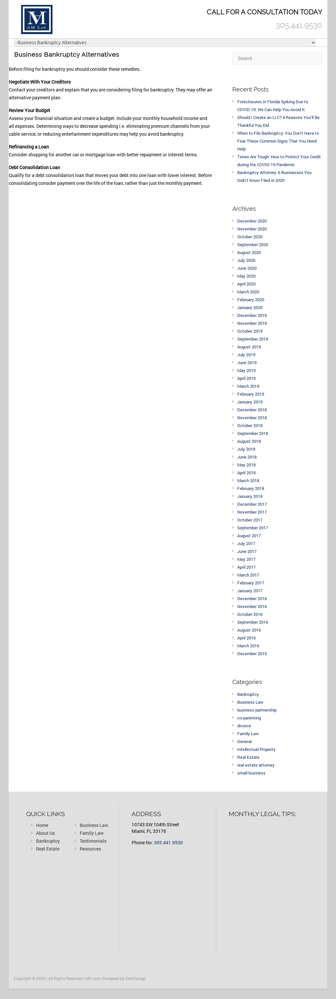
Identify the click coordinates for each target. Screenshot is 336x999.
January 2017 (249, 591)
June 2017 (247, 551)
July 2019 (246, 355)
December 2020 (252, 221)
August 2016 (249, 630)
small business (251, 773)
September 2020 (252, 244)
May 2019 (246, 370)
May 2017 (246, 559)
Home (42, 825)
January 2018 (249, 496)
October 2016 (249, 614)
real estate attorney (256, 765)
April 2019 (246, 378)
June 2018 (247, 457)
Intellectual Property (256, 749)
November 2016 (252, 606)
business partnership (257, 710)
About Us (45, 833)
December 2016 (252, 598)
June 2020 (247, 268)
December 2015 (252, 653)
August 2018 (249, 441)
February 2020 (250, 300)
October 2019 (249, 331)
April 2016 (246, 638)
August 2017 (249, 536)
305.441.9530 (168, 842)
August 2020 (249, 252)
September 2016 (252, 622)
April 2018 (246, 473)
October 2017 (249, 520)
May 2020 (246, 276)
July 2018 (246, 449)
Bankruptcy (248, 694)
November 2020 (252, 229)
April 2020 (246, 284)
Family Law (248, 733)
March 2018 (248, 480)
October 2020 (249, 237)
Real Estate (248, 757)
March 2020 (248, 292)
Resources (90, 849)
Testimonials (93, 841)
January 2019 (249, 402)
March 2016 (248, 646)
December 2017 (252, 504)
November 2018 (252, 418)
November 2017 (252, 512)
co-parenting (249, 718)
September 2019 (252, 339)
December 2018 (252, 410)
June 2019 (247, 362)
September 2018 (252, 433)
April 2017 (246, 567)
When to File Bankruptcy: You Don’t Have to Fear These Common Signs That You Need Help (278, 141)
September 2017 (252, 528)
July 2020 (246, 260)
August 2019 (249, 347)
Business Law (250, 702)
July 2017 (246, 543)
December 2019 (252, 315)
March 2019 (248, 386)
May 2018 (246, 465)
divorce (244, 726)
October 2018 (249, 425)
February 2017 (250, 583)
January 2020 (249, 307)
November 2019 (252, 323)
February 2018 (250, 488)
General (244, 741)
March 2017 (248, 575)
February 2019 (250, 394)
